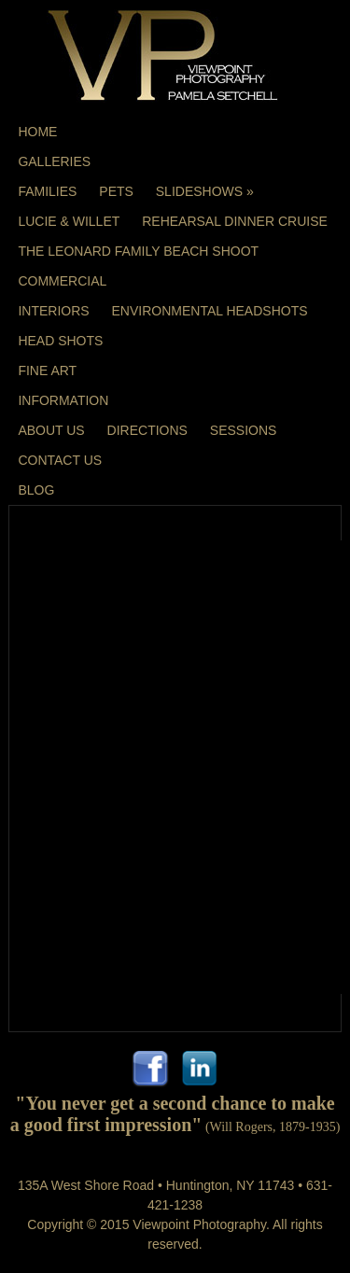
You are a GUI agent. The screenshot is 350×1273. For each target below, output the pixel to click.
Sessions (243, 430)
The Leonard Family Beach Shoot (138, 251)
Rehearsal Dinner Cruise (235, 221)
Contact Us (60, 460)
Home (37, 131)
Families (47, 191)
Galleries (54, 161)
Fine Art (47, 370)
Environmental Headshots (210, 310)
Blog (36, 490)
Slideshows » (205, 191)
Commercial (62, 280)
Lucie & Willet (68, 221)
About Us (51, 430)
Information (63, 400)
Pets (116, 191)
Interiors (53, 310)
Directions (147, 430)
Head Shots (60, 340)
